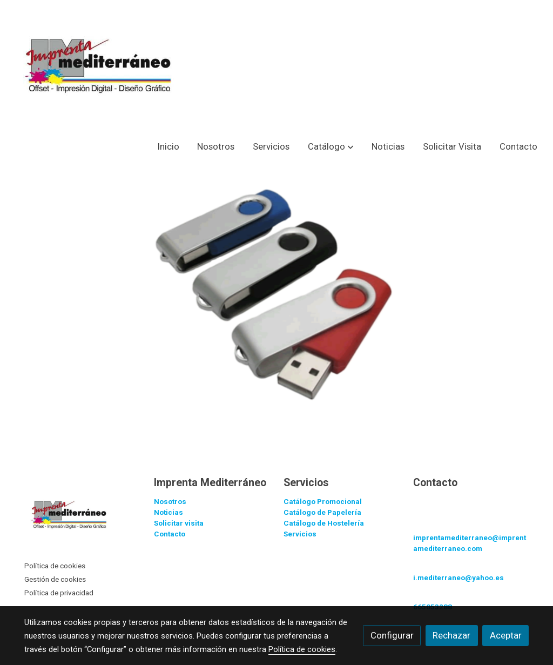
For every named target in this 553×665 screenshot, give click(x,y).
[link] (105, 65)
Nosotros (170, 502)
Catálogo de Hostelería (324, 523)
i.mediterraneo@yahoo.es (458, 578)
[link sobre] (82, 516)
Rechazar (451, 635)
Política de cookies (54, 566)
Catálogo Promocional (323, 502)
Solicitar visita (179, 523)
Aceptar (506, 635)
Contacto (169, 534)
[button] (331, 147)
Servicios (300, 534)
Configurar (392, 635)
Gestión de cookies (55, 579)
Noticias (168, 512)
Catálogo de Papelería (322, 512)
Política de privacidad (58, 593)
